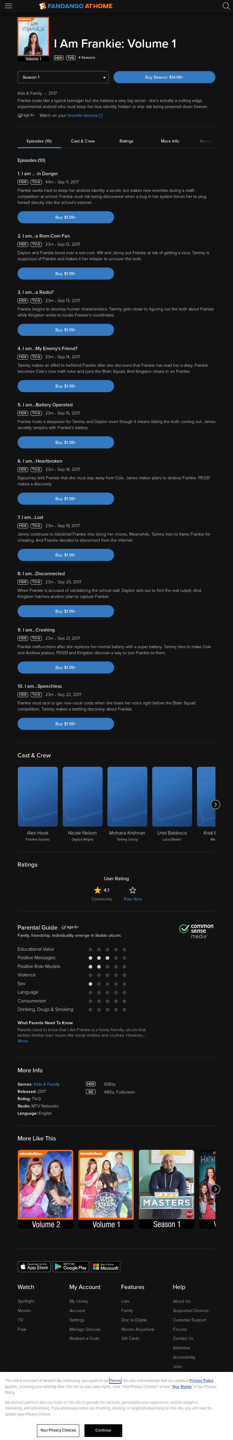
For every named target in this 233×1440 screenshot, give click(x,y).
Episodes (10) (39, 141)
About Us (181, 1301)
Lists (125, 1301)
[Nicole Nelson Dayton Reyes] (82, 804)
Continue (103, 1430)
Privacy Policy (201, 1380)
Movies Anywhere (137, 1329)
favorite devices (85, 115)
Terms (115, 1380)
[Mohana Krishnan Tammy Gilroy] (127, 804)
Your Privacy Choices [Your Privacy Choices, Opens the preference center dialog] (58, 1430)
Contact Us (183, 1338)
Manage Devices (85, 1329)
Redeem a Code (85, 1338)
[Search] (226, 6)
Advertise (181, 1347)
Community (101, 899)
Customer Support (189, 1320)
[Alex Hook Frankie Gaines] (38, 804)
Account (77, 1310)
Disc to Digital (134, 1320)
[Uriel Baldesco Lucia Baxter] (172, 804)
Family (127, 1310)
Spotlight (26, 1301)
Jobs (177, 1366)
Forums (180, 1329)
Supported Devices (190, 1310)
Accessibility (184, 1357)
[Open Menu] (9, 6)
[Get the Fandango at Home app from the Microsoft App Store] (105, 1266)
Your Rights (182, 1386)
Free (22, 1329)
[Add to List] (211, 57)
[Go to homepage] (76, 6)
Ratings (126, 141)
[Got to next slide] (215, 804)
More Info (170, 141)
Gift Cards (130, 1338)
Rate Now (133, 899)
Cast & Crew (83, 141)
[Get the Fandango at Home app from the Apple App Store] (34, 1266)
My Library (79, 1301)
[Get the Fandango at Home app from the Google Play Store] (70, 1266)
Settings (77, 1320)
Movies (24, 1310)
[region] (116, 1406)
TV (20, 1320)
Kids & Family (47, 1084)
